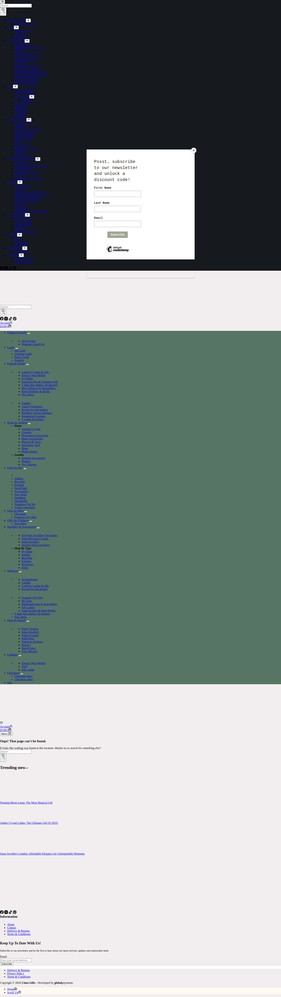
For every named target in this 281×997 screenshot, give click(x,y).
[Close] (193, 150)
